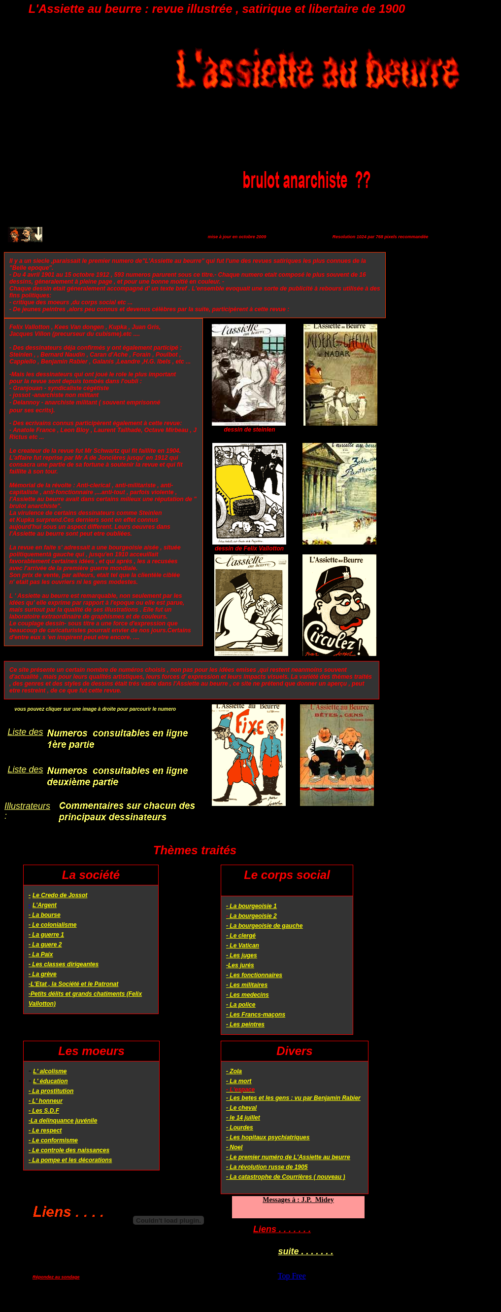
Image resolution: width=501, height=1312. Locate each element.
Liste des (25, 732)
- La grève (43, 974)
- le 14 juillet (243, 1117)
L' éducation (50, 1081)
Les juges (243, 955)
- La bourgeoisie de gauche (264, 925)
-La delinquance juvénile (63, 1120)
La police (242, 1004)
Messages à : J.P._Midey (298, 1199)
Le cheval (243, 1107)
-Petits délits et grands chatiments (77, 993)
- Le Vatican (242, 945)
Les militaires (248, 985)
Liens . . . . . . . (282, 1229)
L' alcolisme (50, 1071)
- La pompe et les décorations (70, 1160)
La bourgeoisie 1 (253, 906)
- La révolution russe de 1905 (266, 1167)
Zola (236, 1071)
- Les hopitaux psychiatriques (267, 1137)
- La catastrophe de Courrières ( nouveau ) (285, 1176)
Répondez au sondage (56, 1277)
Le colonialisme (54, 924)
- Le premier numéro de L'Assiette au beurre (288, 1157)
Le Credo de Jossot (60, 895)
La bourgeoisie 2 (253, 915)
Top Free (292, 1276)
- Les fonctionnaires (254, 975)
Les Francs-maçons (257, 1014)
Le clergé (243, 935)
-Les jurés (240, 965)
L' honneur (47, 1100)
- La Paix (41, 954)
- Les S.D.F (44, 1110)
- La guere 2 (45, 944)
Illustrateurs (27, 806)
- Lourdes (239, 1127)
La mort (240, 1081)
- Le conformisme (53, 1140)
